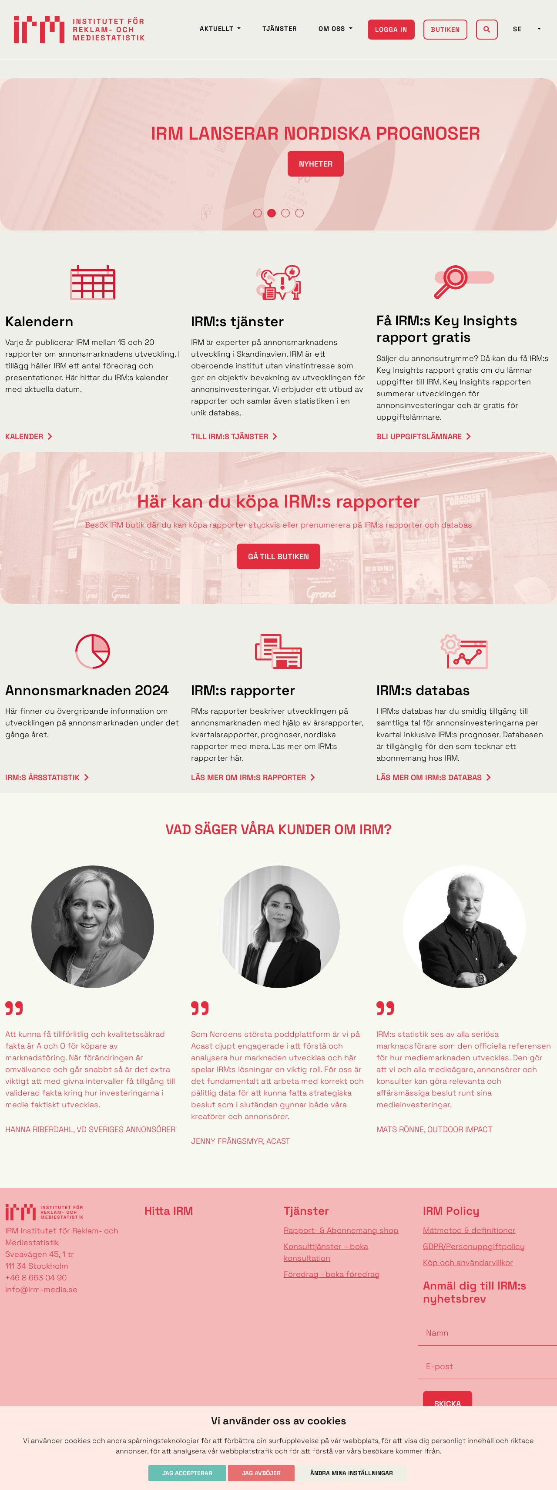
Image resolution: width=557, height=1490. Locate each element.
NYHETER (278, 164)
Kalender (24, 436)
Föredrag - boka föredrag (332, 1274)
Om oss (333, 28)
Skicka (447, 1404)
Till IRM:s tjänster (229, 436)
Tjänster (279, 28)
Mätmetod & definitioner (469, 1230)
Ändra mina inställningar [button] (351, 1473)
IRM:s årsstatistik (42, 777)
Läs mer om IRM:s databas (429, 777)
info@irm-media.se (41, 1289)
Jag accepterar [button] (187, 1473)
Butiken (445, 29)
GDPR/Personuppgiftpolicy (474, 1246)
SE (524, 29)
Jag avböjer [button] (261, 1473)
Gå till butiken (278, 556)
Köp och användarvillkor (468, 1262)
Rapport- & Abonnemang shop (341, 1230)
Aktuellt (218, 28)
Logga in (391, 29)
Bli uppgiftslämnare (419, 436)
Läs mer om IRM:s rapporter (248, 777)
